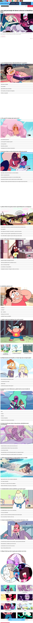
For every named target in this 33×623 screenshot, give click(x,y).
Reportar (31, 38)
